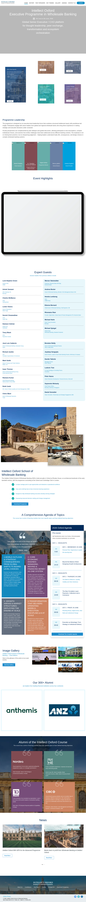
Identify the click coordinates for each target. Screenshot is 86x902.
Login (81, 3)
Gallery (58, 3)
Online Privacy (7, 896)
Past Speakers (40, 3)
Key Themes (50, 3)
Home (26, 3)
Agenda (64, 3)
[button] (42, 864)
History (31, 3)
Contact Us (72, 3)
